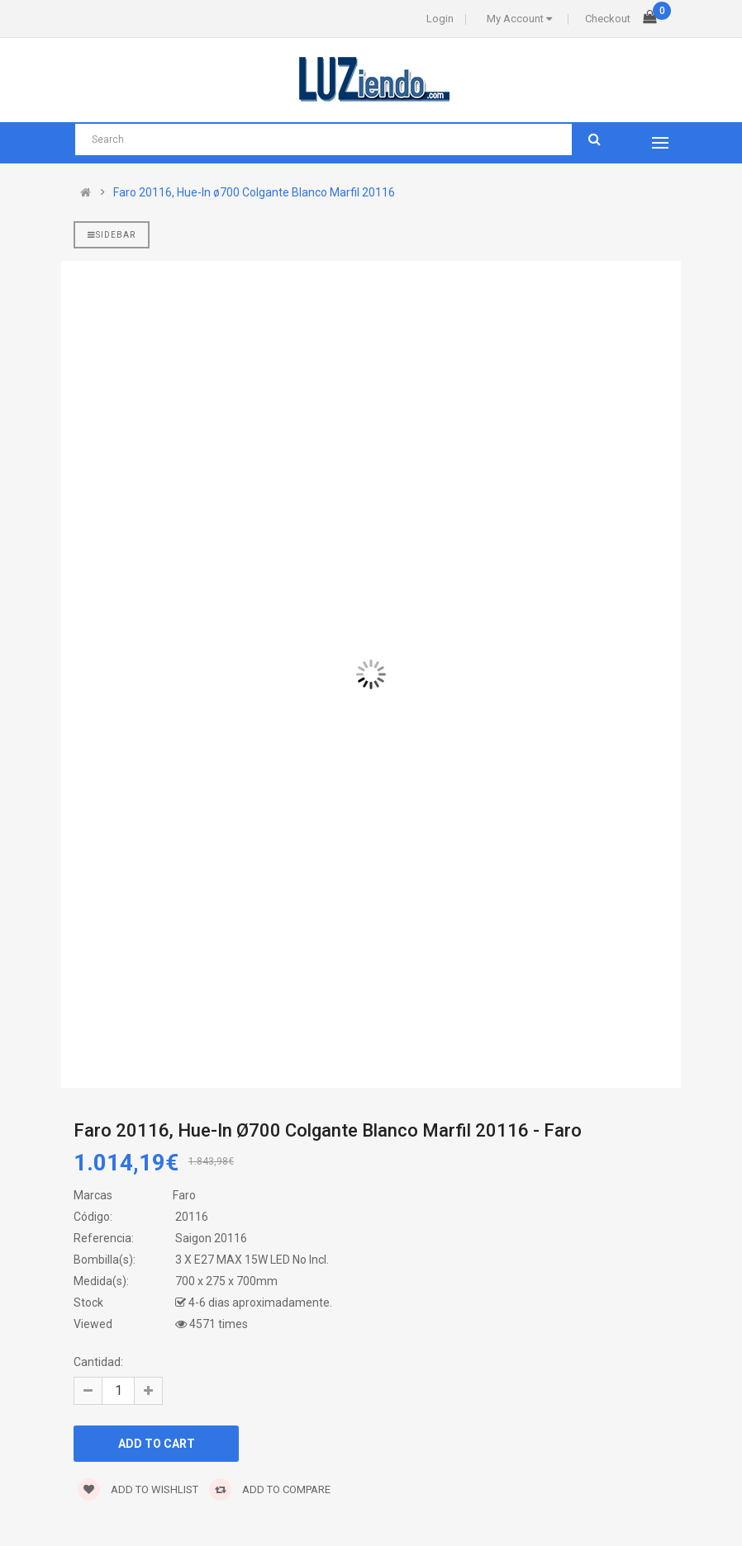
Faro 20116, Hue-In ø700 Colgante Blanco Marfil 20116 (254, 192)
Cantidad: (98, 1362)
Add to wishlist (138, 1489)
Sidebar (112, 234)
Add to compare (270, 1489)
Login (440, 18)
